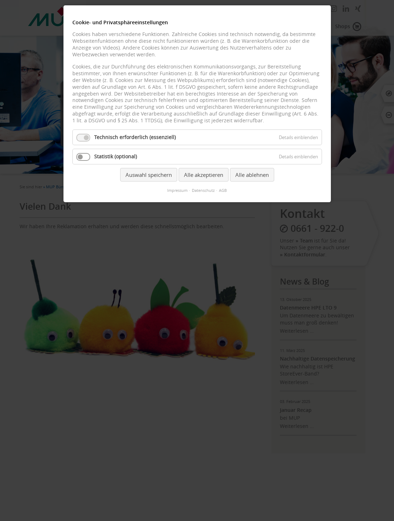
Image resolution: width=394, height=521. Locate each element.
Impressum (177, 190)
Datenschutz (203, 190)
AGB (223, 190)
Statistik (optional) (115, 156)
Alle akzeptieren (203, 174)
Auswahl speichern (149, 174)
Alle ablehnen (252, 174)
